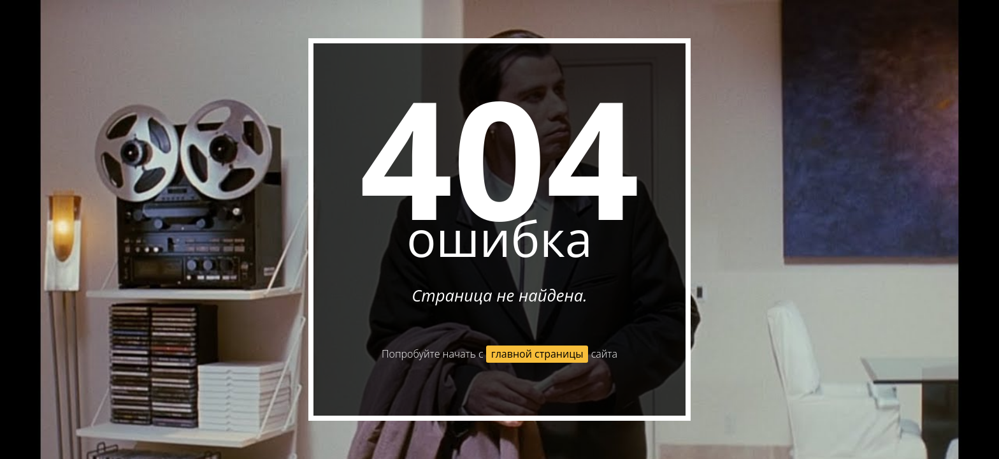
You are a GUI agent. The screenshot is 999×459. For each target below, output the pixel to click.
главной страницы (537, 354)
